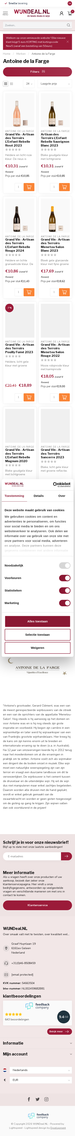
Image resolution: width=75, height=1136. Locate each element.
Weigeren (37, 647)
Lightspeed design (35, 1128)
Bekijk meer (59, 1032)
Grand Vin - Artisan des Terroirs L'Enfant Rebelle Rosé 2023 (19, 140)
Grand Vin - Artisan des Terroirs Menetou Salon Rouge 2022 (55, 350)
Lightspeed (15, 1128)
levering (18, 3)
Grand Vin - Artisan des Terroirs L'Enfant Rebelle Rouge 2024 (19, 245)
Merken (21, 54)
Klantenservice (38, 905)
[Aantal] (19, 187)
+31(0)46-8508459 (23, 963)
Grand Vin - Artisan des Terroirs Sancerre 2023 (55, 453)
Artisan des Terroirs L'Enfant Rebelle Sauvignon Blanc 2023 (55, 140)
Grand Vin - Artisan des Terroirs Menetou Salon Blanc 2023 (55, 245)
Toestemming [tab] (14, 495)
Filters (37, 72)
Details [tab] (39, 495)
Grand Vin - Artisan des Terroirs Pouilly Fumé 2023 (19, 348)
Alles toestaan (37, 621)
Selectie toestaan (37, 634)
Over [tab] (61, 495)
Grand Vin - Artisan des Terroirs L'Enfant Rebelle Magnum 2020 (19, 455)
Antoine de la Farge (43, 54)
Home (6, 54)
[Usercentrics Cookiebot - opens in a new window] (53, 484)
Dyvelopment (58, 1128)
